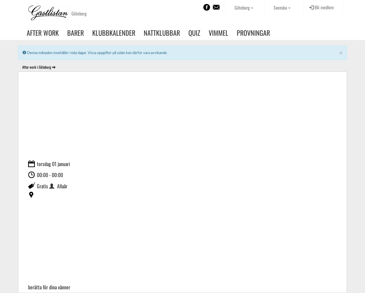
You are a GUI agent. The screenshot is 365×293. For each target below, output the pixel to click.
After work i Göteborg (36, 67)
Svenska (282, 7)
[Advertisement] (182, 116)
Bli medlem (321, 7)
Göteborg (244, 7)
